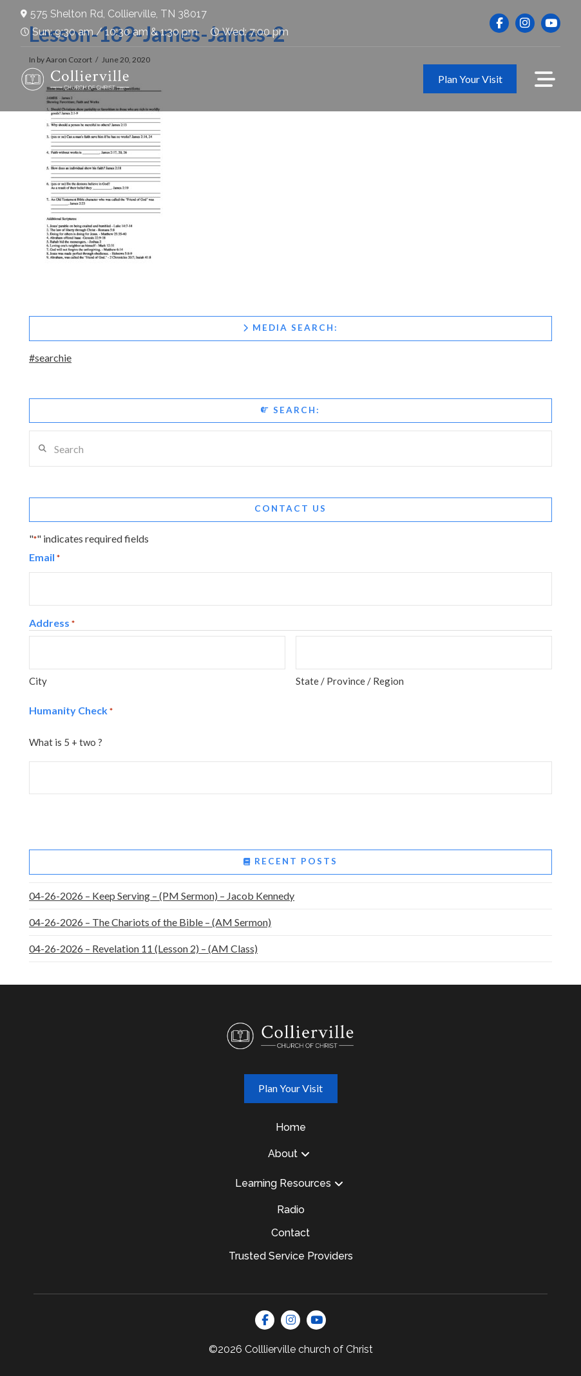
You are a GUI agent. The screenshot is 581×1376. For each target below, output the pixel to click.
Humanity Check (71, 711)
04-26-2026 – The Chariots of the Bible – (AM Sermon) (150, 922)
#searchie (50, 357)
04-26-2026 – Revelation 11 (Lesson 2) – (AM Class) (143, 948)
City (38, 681)
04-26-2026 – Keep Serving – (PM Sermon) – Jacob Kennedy (161, 895)
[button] (544, 79)
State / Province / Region (350, 681)
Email (44, 558)
